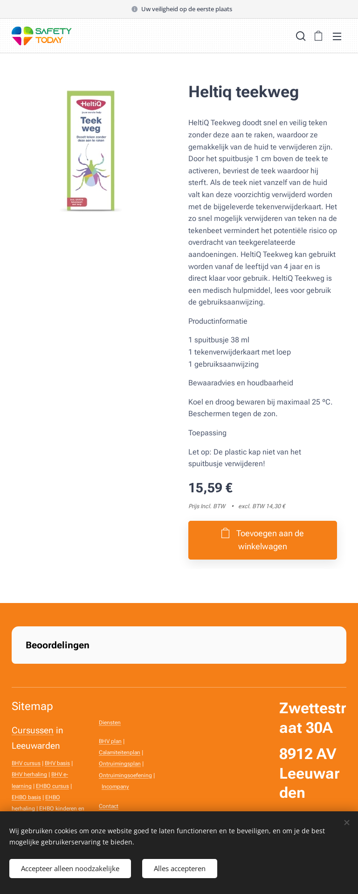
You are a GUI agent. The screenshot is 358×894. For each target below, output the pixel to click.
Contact (108, 806)
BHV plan (110, 741)
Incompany (115, 786)
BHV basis (57, 763)
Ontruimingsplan (120, 763)
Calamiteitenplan (119, 752)
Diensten (110, 723)
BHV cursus (26, 763)
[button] (299, 36)
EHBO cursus (52, 786)
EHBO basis (26, 797)
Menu (337, 36)
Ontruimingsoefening (125, 775)
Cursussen (33, 730)
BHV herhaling (29, 775)
